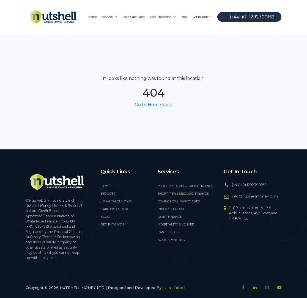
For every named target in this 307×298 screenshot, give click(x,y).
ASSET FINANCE (170, 217)
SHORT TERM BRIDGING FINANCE (183, 194)
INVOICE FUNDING (172, 209)
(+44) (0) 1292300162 (252, 17)
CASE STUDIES (168, 232)
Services (109, 17)
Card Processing (163, 17)
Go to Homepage (153, 104)
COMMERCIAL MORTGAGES (179, 201)
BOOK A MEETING (171, 240)
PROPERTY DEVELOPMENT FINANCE (185, 186)
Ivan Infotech (175, 287)
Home (92, 17)
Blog (184, 17)
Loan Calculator (134, 17)
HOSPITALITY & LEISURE (176, 224)
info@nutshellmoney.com (255, 196)
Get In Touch (201, 17)
